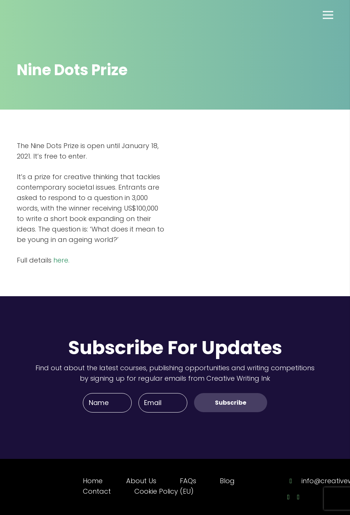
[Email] (162, 403)
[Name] (107, 403)
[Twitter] (298, 497)
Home (93, 480)
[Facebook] (288, 497)
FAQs (188, 480)
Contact (97, 491)
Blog (227, 480)
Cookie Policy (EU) (164, 491)
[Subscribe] (230, 402)
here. (60, 260)
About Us (141, 480)
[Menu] (328, 15)
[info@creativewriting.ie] (294, 481)
